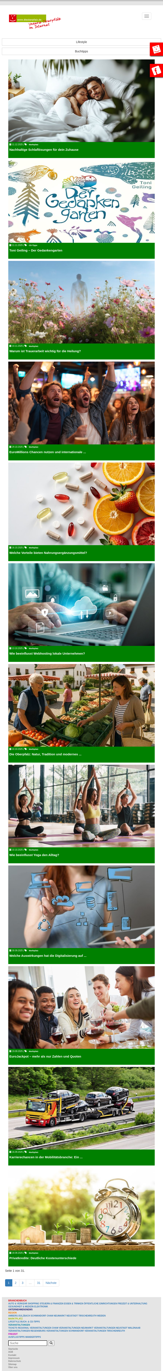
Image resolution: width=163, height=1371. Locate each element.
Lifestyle (81, 42)
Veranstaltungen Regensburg (27, 1331)
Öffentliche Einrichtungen (100, 1303)
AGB (10, 1352)
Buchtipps (81, 51)
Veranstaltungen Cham (44, 1328)
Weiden (101, 1316)
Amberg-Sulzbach (19, 1316)
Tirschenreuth (87, 1316)
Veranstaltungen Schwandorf (65, 1331)
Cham (50, 1316)
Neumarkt (60, 1316)
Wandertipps (33, 1337)
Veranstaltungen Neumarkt (76, 1328)
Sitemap (12, 1364)
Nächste (51, 1283)
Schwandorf (38, 1316)
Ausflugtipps (16, 1337)
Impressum (14, 1358)
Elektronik (41, 1306)
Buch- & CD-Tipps (30, 1322)
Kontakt (12, 1355)
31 (38, 1283)
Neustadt (72, 1316)
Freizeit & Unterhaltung (132, 1303)
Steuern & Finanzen (51, 1303)
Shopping (33, 1303)
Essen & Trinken (73, 1303)
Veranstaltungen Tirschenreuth (104, 1331)
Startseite (13, 1349)
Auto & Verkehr (18, 1303)
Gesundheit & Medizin (21, 1306)
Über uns (12, 1367)
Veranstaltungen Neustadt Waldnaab (117, 1328)
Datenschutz (14, 1361)
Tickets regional (18, 1328)
